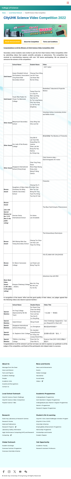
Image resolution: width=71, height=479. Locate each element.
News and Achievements (44, 367)
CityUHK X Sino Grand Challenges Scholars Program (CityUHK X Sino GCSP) (52, 420)
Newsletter (39, 375)
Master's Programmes (43, 405)
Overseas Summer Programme (11, 448)
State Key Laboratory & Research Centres (15, 418)
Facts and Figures (7, 373)
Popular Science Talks (9, 402)
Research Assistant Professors (45, 448)
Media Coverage (41, 373)
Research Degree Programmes (46, 408)
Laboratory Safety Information (11, 429)
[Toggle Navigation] (67, 2)
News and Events (43, 364)
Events (38, 370)
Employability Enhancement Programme (48, 427)
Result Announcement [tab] (12, 42)
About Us (5, 364)
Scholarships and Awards (44, 432)
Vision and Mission (7, 370)
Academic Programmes (45, 394)
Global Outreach (8, 442)
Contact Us (5, 386)
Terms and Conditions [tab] (50, 42)
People (4, 378)
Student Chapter (41, 435)
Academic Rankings (8, 375)
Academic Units (7, 381)
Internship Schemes (42, 424)
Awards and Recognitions (10, 384)
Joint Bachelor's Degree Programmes (48, 400)
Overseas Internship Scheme (11, 451)
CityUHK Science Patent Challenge (13, 397)
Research (6, 415)
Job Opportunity (42, 442)
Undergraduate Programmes (45, 397)
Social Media (40, 378)
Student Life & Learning (45, 415)
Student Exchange (8, 445)
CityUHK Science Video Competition (13, 400)
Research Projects (9, 427)
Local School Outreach (15, 13)
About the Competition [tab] (31, 42)
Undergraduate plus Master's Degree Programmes (52, 402)
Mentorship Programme (43, 429)
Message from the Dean (9, 367)
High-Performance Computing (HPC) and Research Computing (18, 434)
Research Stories (7, 421)
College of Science (10, 8)
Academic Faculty (41, 445)
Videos (39, 381)
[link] (11, 462)
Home (4, 13)
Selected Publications (9, 424)
